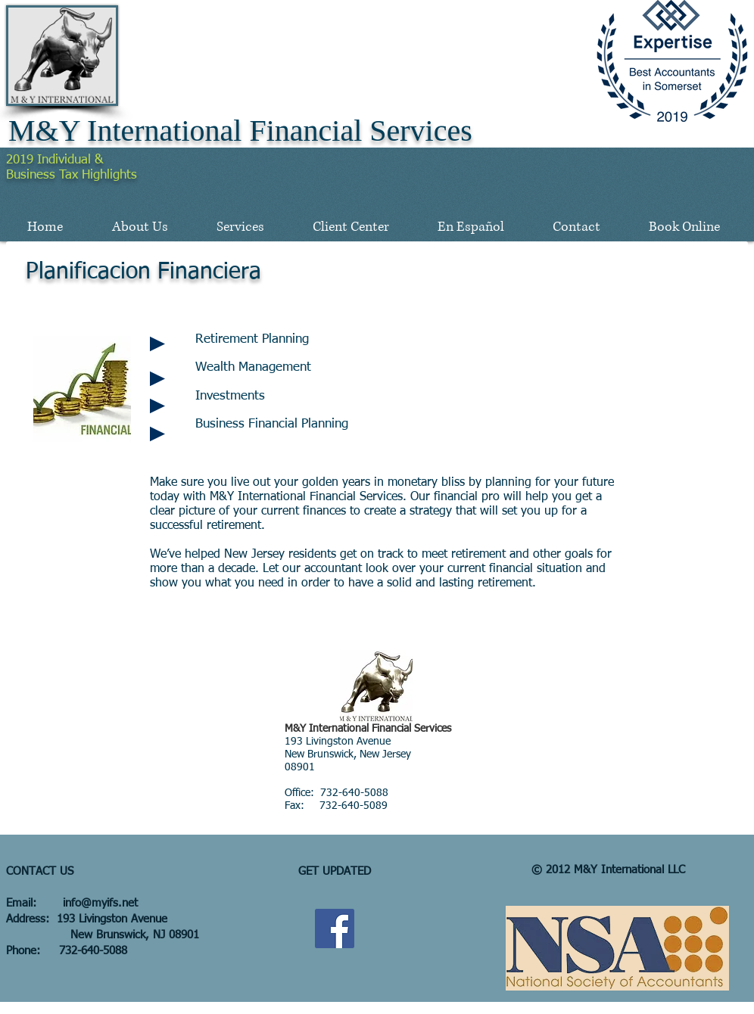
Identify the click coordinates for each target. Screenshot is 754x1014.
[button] (139, 227)
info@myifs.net (100, 903)
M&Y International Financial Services (240, 131)
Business (32, 175)
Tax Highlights (98, 175)
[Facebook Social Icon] (334, 928)
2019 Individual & (54, 160)
